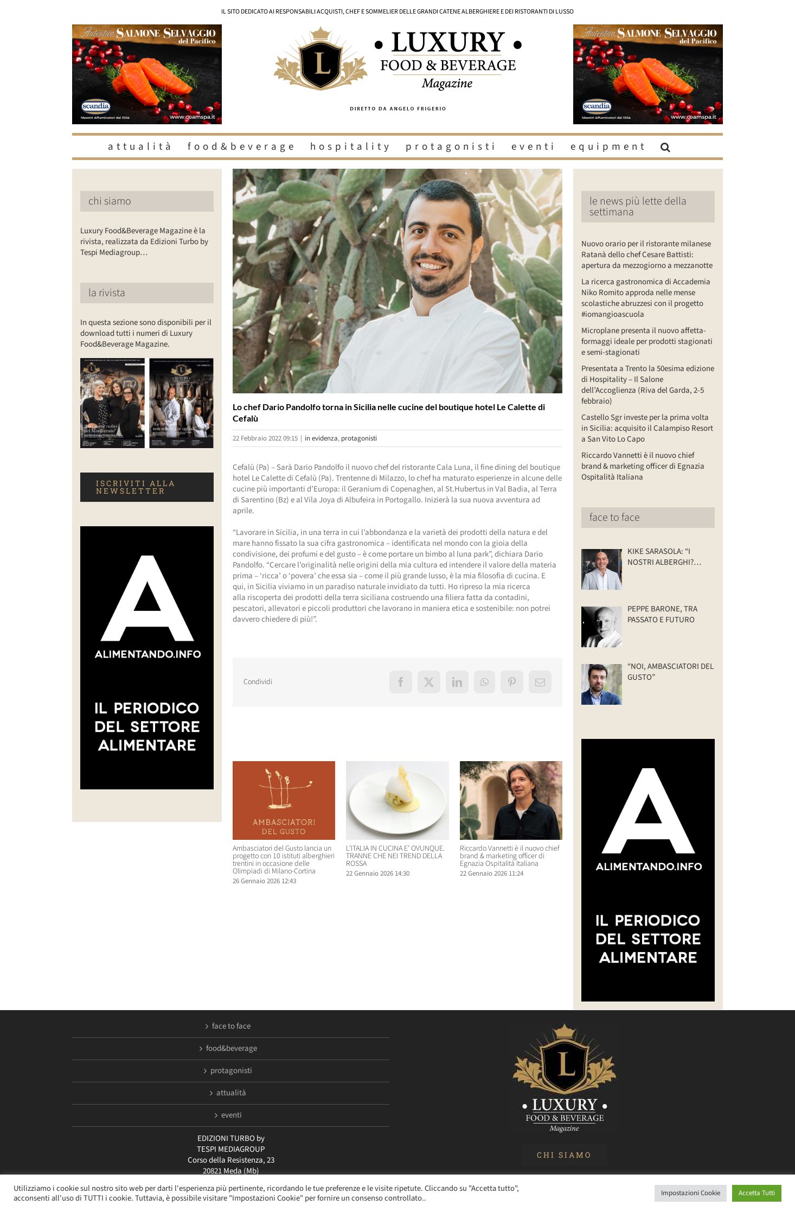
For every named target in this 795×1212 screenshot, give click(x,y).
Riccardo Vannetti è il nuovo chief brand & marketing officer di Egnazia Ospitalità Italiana (510, 856)
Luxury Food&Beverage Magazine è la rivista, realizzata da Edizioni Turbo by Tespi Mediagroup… (144, 241)
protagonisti (359, 438)
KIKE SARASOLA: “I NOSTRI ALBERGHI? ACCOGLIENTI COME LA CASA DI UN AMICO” (666, 557)
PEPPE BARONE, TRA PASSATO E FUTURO (662, 615)
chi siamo (109, 201)
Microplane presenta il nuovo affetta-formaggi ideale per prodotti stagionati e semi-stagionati (647, 341)
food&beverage (231, 1048)
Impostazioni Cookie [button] (690, 1193)
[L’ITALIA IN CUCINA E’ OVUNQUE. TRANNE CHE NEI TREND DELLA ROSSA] (397, 767)
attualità (231, 1093)
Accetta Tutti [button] (757, 1193)
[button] (667, 146)
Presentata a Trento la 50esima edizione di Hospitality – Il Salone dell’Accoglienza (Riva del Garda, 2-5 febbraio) (647, 385)
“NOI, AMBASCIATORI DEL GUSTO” (670, 672)
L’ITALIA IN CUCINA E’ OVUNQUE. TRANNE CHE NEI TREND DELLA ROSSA (395, 856)
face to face (614, 517)
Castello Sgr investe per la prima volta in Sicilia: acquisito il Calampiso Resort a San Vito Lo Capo (647, 428)
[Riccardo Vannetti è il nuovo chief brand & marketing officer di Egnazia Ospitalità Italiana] (511, 767)
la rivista (106, 293)
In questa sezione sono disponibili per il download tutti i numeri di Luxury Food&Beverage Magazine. (145, 333)
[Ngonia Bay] (397, 281)
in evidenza (321, 438)
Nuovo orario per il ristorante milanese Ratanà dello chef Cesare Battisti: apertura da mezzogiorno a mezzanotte (647, 254)
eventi (231, 1115)
